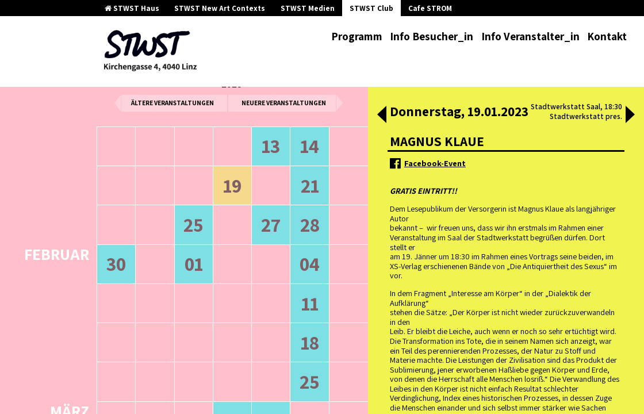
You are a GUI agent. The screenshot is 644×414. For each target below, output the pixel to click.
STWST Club (371, 8)
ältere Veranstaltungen (172, 102)
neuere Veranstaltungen (283, 102)
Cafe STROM (430, 8)
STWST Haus (132, 8)
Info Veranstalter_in (530, 36)
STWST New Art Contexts (219, 8)
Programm (356, 36)
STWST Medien (308, 8)
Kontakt (607, 36)
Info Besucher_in (431, 36)
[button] (382, 115)
